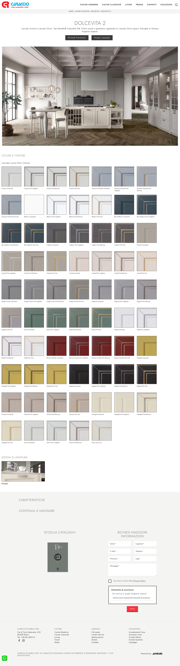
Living (128, 4)
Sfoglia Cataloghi (102, 37)
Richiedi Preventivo (77, 37)
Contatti (152, 4)
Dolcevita (95, 11)
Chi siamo (96, 632)
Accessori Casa (135, 635)
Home (71, 11)
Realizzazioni (97, 637)
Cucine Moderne (89, 4)
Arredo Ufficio (135, 637)
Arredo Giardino (136, 640)
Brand (94, 640)
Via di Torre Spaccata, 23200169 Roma (29, 633)
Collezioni (166, 4)
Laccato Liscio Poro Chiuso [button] (16, 163)
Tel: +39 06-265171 (26, 637)
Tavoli (57, 640)
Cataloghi (133, 642)
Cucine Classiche (111, 4)
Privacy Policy (139, 581)
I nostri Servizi (98, 635)
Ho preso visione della (129, 581)
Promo (139, 4)
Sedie (56, 642)
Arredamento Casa (137, 632)
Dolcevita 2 (106, 11)
